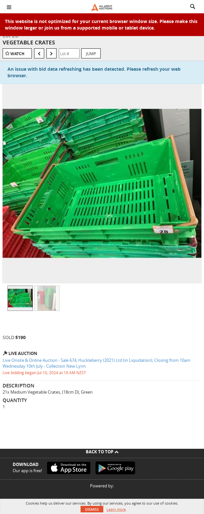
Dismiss (92, 509)
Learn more (116, 509)
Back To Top (102, 452)
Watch (17, 53)
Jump (91, 53)
